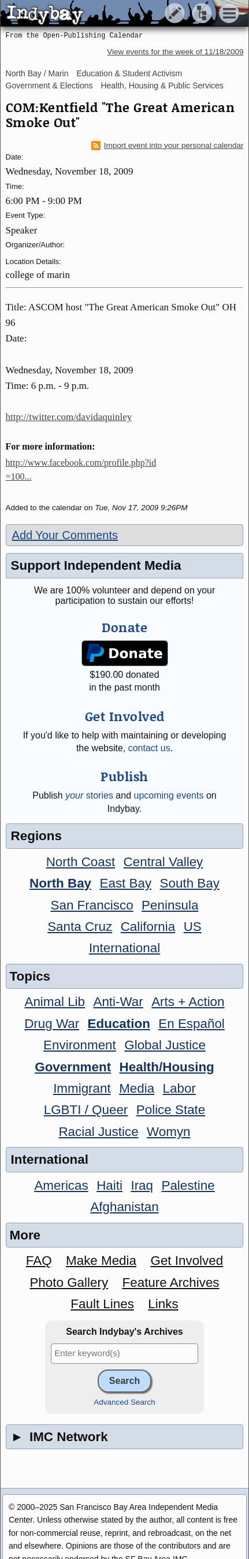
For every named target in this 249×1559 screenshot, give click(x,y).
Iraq (142, 1185)
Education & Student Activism (129, 73)
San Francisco (92, 905)
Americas (61, 1185)
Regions (36, 836)
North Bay (60, 883)
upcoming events (169, 795)
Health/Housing (167, 1067)
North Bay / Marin (37, 73)
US (193, 926)
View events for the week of (175, 51)
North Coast (80, 862)
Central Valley (163, 862)
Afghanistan (124, 1207)
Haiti (109, 1185)
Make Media (101, 1260)
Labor (179, 1088)
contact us (149, 748)
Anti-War (118, 1001)
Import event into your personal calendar (167, 145)
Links (163, 1304)
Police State (171, 1110)
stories (89, 795)
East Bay (126, 883)
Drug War (51, 1023)
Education (119, 1023)
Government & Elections (49, 85)
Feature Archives (171, 1282)
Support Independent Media (96, 565)
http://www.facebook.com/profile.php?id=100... (81, 469)
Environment (79, 1045)
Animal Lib (54, 1001)
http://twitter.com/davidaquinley (69, 416)
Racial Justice (98, 1131)
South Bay (190, 883)
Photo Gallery (68, 1282)
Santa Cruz (79, 926)
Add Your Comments (65, 535)
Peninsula (170, 905)
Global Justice (165, 1045)
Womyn (168, 1131)
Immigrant (82, 1088)
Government (73, 1067)
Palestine (187, 1185)
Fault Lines (102, 1304)
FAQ (39, 1260)
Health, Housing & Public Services (162, 85)
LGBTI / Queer (86, 1110)
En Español (191, 1023)
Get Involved (186, 1260)
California (148, 926)
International (124, 948)
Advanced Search (124, 1402)
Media (136, 1088)
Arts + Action (187, 1001)
